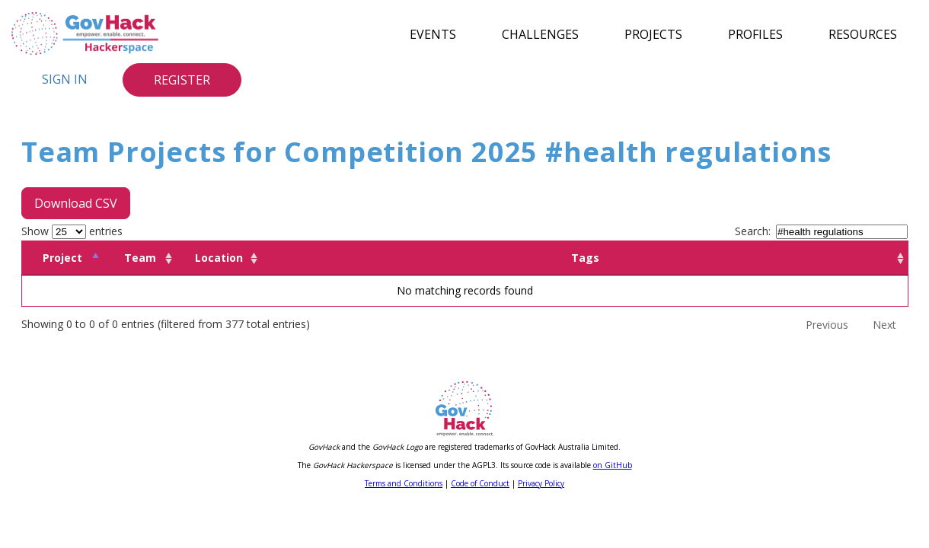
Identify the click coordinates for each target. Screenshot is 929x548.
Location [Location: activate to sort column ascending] (219, 257)
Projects (653, 33)
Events (433, 33)
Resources (862, 33)
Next (884, 324)
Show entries (72, 231)
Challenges (540, 33)
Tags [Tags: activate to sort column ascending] (585, 257)
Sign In (65, 79)
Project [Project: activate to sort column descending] (62, 257)
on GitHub (612, 465)
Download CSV (75, 203)
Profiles (755, 33)
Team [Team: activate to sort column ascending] (140, 257)
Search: (821, 231)
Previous (827, 324)
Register (182, 80)
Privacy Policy (541, 483)
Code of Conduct (480, 483)
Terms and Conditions (403, 483)
